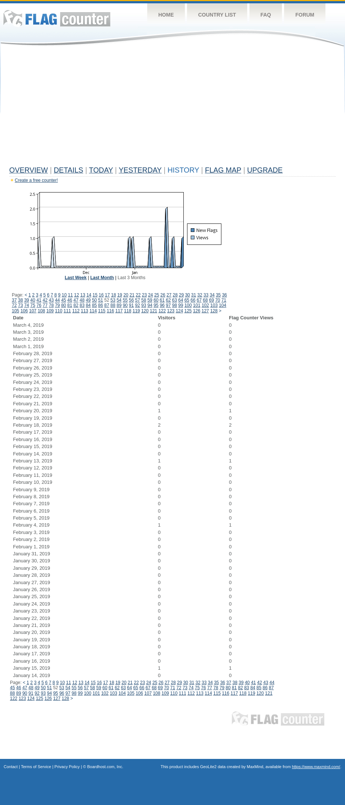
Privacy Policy (67, 766)
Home (166, 15)
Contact (11, 766)
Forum (304, 15)
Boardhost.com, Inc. (105, 766)
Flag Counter (56, 18)
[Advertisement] (172, 107)
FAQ (266, 15)
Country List (217, 15)
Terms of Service (36, 766)
